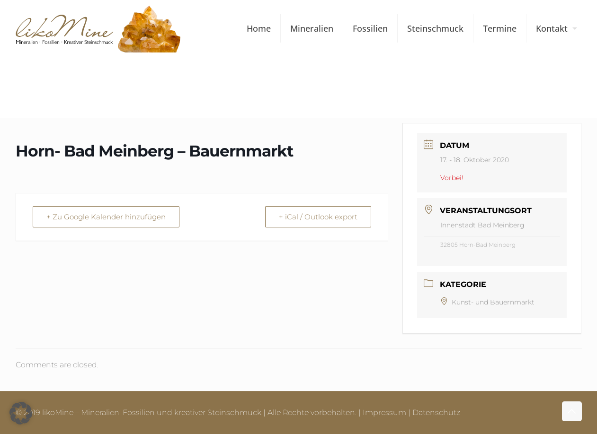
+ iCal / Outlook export (318, 216)
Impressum (384, 412)
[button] (21, 413)
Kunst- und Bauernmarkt (487, 302)
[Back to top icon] (572, 411)
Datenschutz (436, 412)
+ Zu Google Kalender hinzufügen (106, 216)
